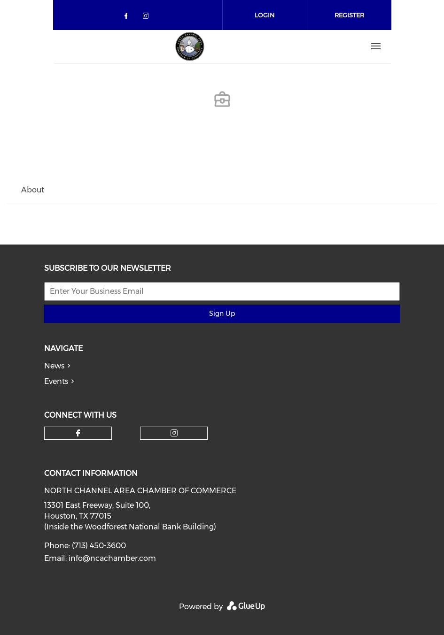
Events (56, 381)
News (54, 365)
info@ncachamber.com (112, 558)
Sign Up (222, 313)
